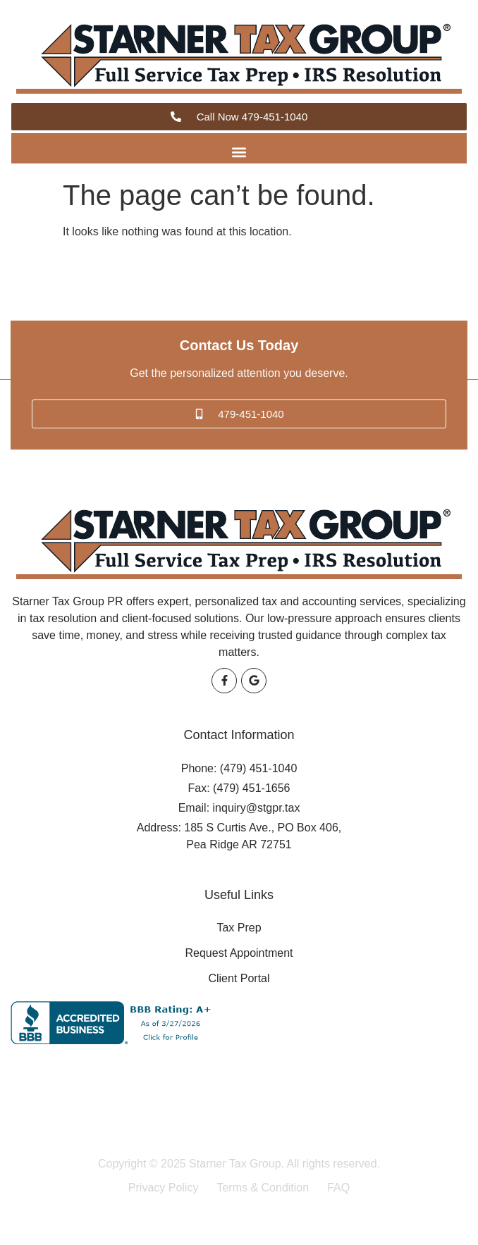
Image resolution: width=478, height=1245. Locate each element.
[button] (239, 151)
